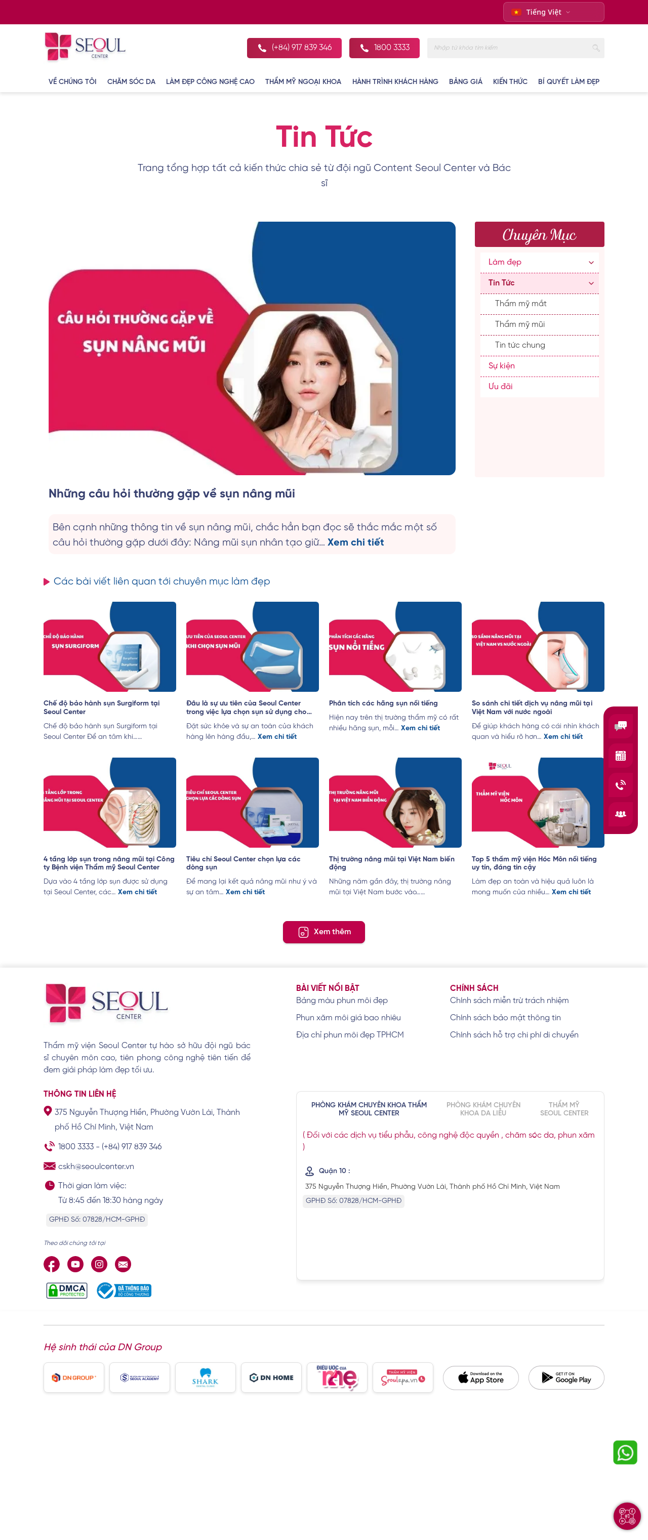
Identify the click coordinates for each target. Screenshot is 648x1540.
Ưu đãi (501, 387)
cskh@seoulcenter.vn (96, 1167)
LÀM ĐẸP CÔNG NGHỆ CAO (210, 82)
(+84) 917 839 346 (131, 1147)
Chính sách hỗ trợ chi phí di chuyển (514, 1035)
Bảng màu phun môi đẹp (342, 1001)
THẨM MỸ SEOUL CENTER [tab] (564, 1110)
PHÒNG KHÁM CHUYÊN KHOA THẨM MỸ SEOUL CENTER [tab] (369, 1110)
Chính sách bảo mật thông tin (505, 1018)
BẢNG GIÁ (465, 82)
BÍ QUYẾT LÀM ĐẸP (568, 82)
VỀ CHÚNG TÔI (73, 82)
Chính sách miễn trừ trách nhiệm (509, 1001)
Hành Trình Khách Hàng (395, 82)
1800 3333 (76, 1147)
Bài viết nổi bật (327, 989)
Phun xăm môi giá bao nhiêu (348, 1018)
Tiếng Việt (536, 12)
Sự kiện (502, 366)
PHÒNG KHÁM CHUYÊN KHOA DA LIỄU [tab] (483, 1110)
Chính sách (474, 989)
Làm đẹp (505, 262)
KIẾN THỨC (510, 82)
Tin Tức (502, 283)
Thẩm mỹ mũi (520, 324)
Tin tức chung (520, 345)
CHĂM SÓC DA (131, 82)
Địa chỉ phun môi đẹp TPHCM (350, 1035)
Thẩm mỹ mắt (521, 304)
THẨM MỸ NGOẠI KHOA (303, 82)
